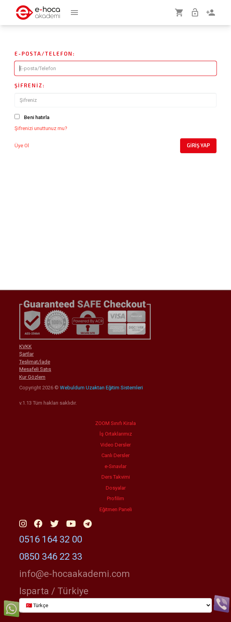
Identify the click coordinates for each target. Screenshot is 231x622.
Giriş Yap (198, 145)
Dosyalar (116, 488)
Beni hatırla (36, 117)
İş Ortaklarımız (115, 434)
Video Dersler (115, 445)
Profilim (115, 498)
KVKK (25, 346)
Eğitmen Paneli (115, 509)
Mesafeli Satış (35, 369)
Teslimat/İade (34, 362)
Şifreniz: (29, 85)
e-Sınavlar (115, 466)
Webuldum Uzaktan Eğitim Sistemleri (101, 388)
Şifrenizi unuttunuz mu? (40, 128)
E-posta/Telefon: (44, 54)
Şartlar (26, 354)
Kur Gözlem (32, 377)
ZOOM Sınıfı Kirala (115, 423)
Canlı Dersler (115, 455)
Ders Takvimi (115, 477)
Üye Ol (21, 145)
